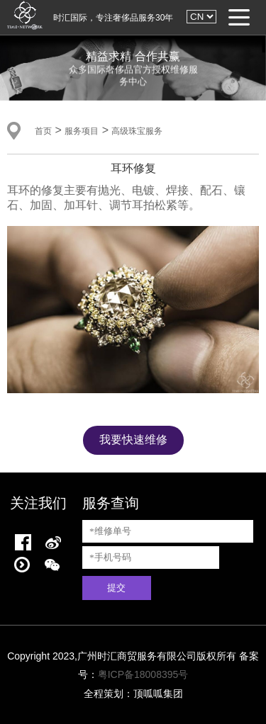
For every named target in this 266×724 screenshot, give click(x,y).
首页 (43, 131)
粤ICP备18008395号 (143, 674)
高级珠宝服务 (136, 131)
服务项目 (82, 131)
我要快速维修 (133, 440)
